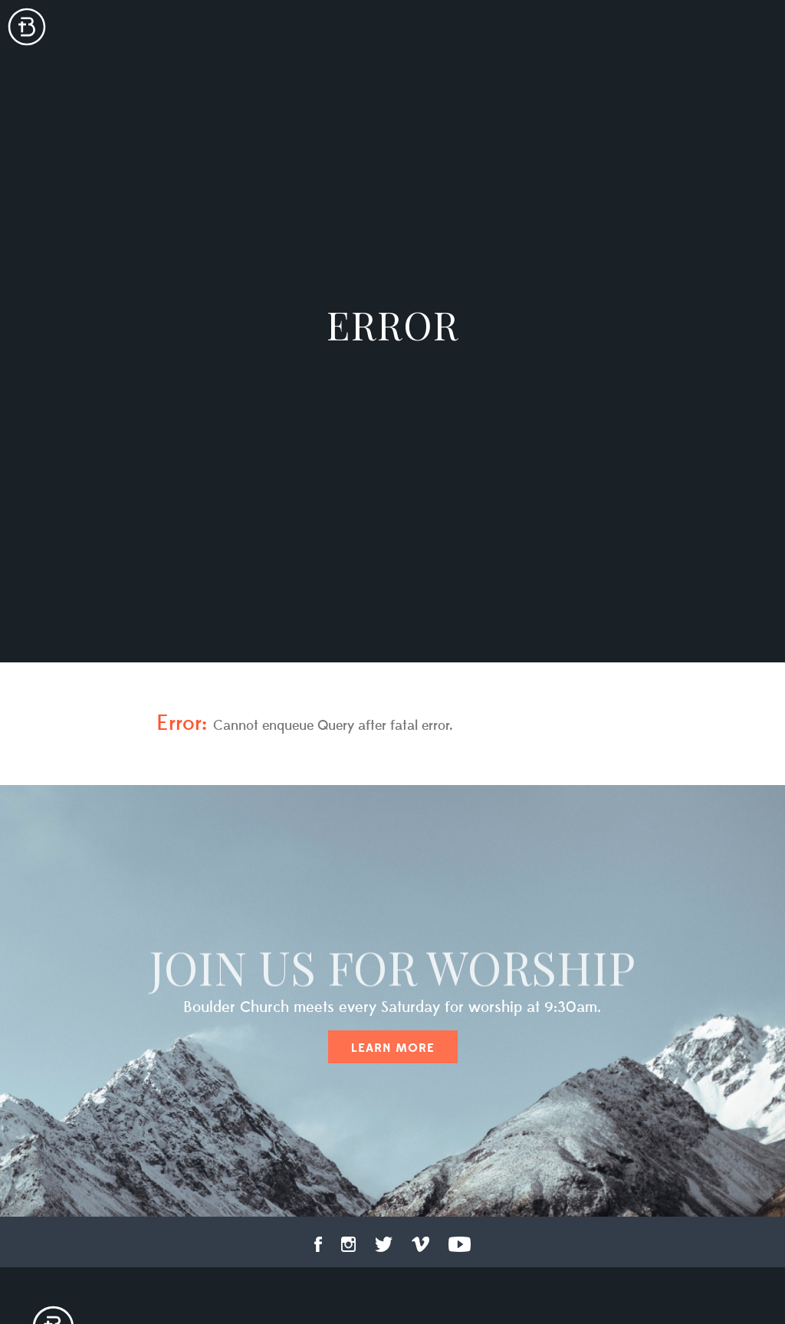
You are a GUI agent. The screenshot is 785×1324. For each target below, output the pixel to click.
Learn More (393, 1048)
